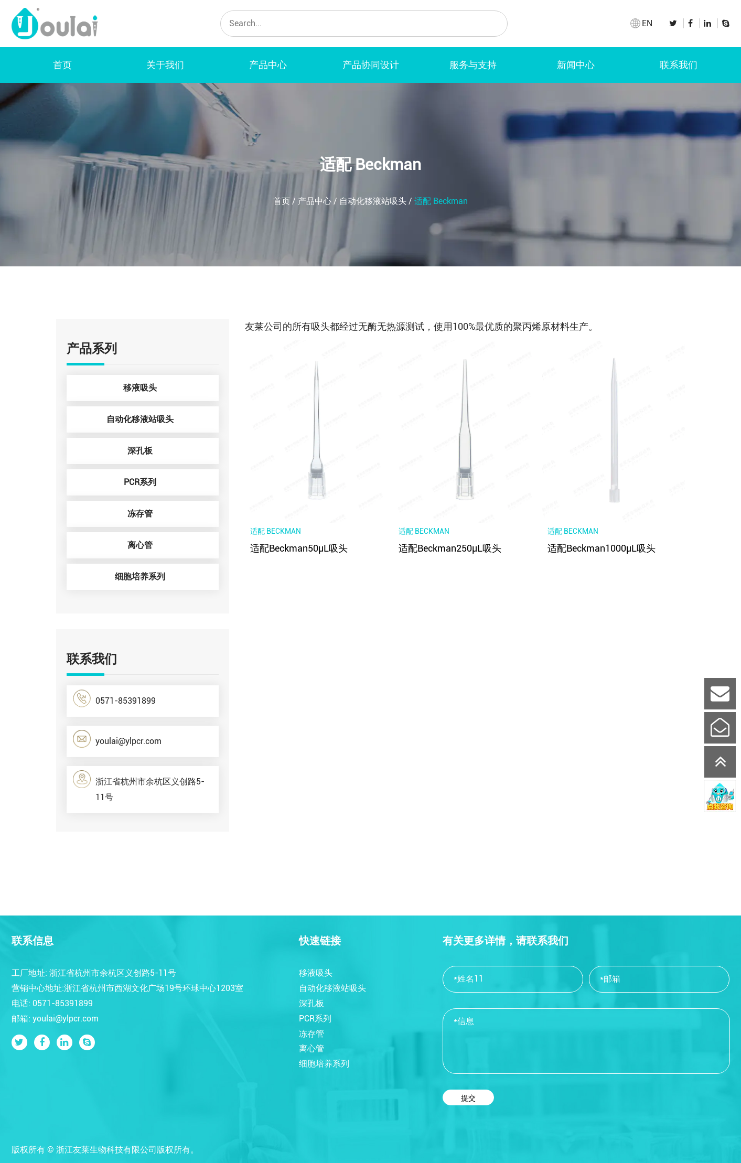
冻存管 (170, 514)
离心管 (170, 545)
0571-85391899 (114, 698)
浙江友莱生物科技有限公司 (106, 1150)
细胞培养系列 (164, 577)
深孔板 (170, 451)
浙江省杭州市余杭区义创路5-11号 (139, 786)
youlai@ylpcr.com (117, 739)
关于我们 (165, 64)
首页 (62, 64)
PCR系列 (168, 482)
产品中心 (268, 64)
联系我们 (678, 64)
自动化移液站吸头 (372, 201)
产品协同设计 (370, 64)
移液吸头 (168, 388)
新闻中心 (576, 64)
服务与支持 (473, 64)
